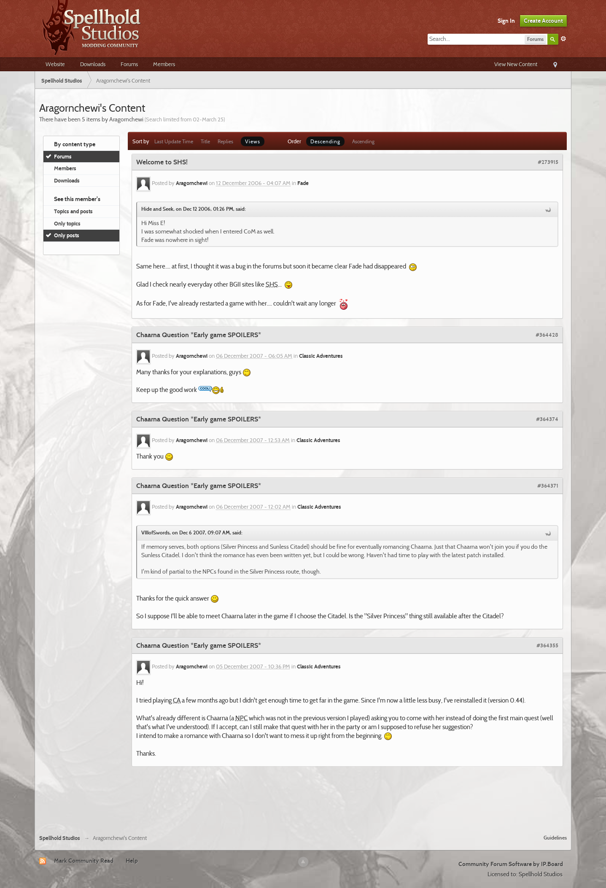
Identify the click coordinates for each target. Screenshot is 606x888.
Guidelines (555, 837)
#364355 (547, 645)
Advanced (563, 38)
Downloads (92, 64)
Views (252, 141)
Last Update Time (173, 141)
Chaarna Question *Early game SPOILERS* (198, 335)
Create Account (543, 20)
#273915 (548, 161)
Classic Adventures (321, 355)
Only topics (67, 223)
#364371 (547, 485)
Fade (303, 183)
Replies (225, 141)
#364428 (547, 334)
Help (132, 860)
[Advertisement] (303, 805)
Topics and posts (73, 211)
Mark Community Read (83, 860)
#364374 (547, 419)
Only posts (66, 235)
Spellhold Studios (59, 838)
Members (164, 64)
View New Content (515, 64)
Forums (129, 64)
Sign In (506, 20)
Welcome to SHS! (162, 162)
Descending (325, 141)
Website (55, 64)
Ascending (363, 141)
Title (205, 141)
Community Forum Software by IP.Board (510, 864)
